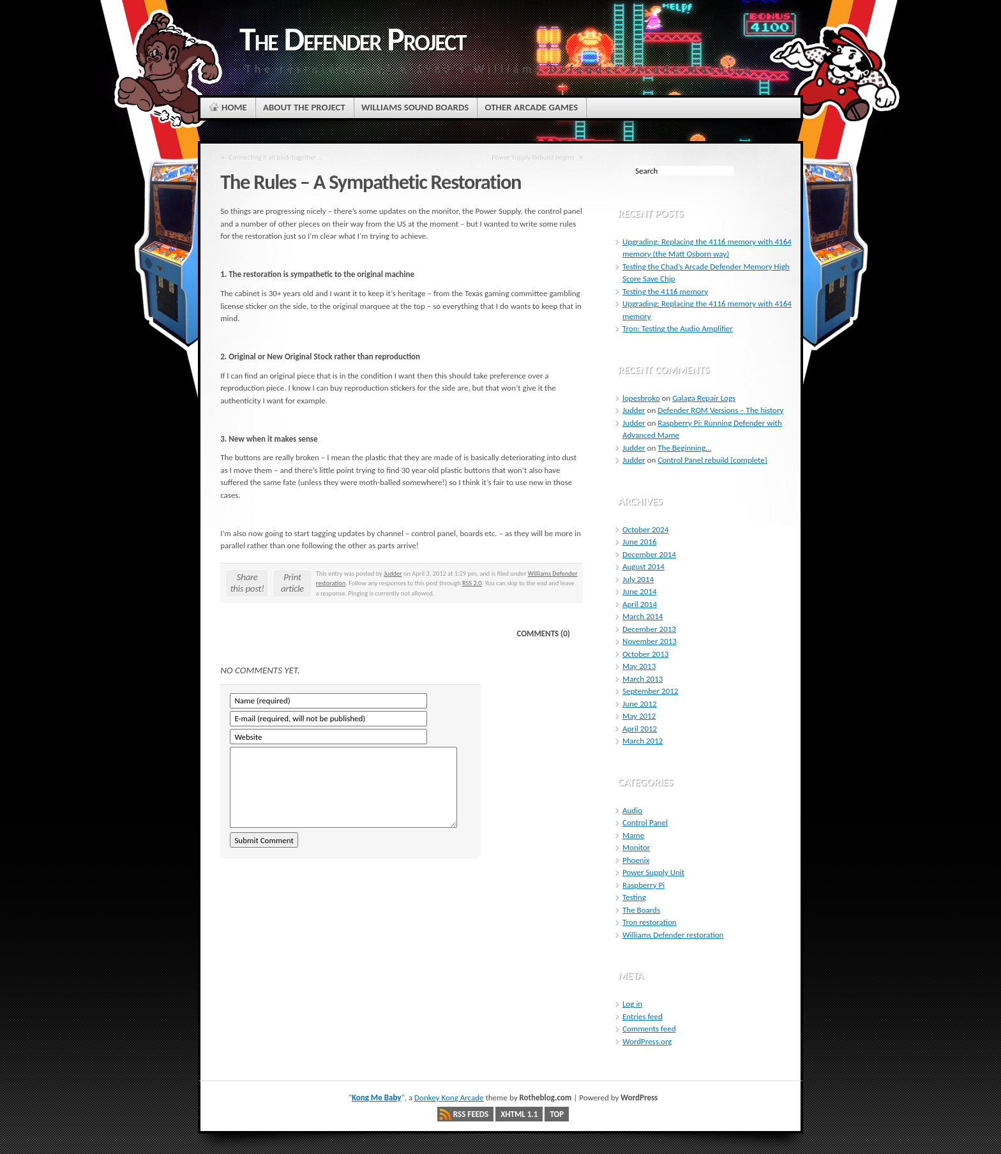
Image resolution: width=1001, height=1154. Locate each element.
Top (557, 1114)
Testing (634, 897)
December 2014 (649, 554)
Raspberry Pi (643, 885)
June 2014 (639, 591)
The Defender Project (352, 39)
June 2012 (639, 703)
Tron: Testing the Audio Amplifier (677, 328)
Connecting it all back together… (275, 157)
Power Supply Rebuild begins (533, 157)
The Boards (641, 910)
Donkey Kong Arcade (448, 1097)
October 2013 (645, 654)
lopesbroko (641, 398)
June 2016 (639, 541)
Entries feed (642, 1016)
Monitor (636, 847)
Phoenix (635, 860)
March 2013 (642, 679)
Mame (633, 835)
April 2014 (639, 604)
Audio (632, 810)
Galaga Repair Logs (703, 398)
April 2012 (639, 728)
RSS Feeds (470, 1114)
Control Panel (645, 822)
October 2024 (645, 529)
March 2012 (642, 741)
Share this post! (247, 582)
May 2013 (639, 666)
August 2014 (643, 566)
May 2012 (639, 716)
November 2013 (649, 641)
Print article (292, 582)
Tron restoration (649, 922)
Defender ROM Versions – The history (720, 410)
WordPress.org (647, 1041)
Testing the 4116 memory (665, 291)
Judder (393, 573)
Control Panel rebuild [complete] (712, 460)
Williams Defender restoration (672, 935)
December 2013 (649, 629)
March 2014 (642, 616)
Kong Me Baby (377, 1097)
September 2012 (650, 691)
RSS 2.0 (472, 583)
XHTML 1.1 (519, 1114)
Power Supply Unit (653, 872)
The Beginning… (684, 448)
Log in (632, 1003)
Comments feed (649, 1028)
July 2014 (638, 579)
